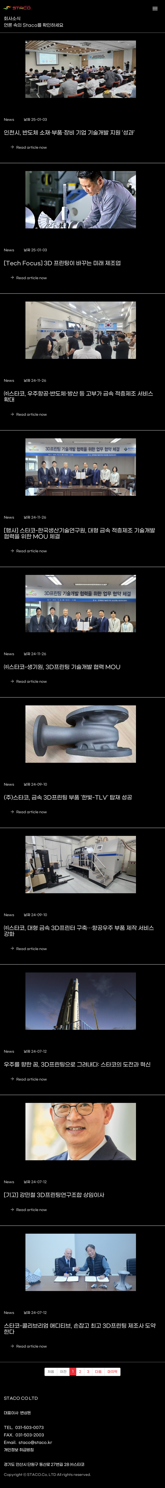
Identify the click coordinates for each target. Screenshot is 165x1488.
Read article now (27, 147)
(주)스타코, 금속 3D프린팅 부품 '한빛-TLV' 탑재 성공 (68, 797)
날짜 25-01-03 (35, 120)
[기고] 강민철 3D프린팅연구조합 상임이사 (54, 1195)
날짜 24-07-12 (35, 1052)
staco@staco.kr (35, 1442)
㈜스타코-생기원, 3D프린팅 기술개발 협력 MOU (62, 667)
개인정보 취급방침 (19, 1450)
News (9, 120)
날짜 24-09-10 (35, 784)
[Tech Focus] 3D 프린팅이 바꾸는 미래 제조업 (62, 263)
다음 (98, 1372)
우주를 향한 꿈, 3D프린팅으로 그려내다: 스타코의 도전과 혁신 (77, 1065)
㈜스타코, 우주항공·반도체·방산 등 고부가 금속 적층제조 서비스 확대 (78, 397)
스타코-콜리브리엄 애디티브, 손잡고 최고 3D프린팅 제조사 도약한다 (80, 1329)
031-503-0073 (29, 1427)
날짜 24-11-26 (35, 381)
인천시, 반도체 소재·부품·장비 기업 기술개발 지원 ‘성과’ (69, 133)
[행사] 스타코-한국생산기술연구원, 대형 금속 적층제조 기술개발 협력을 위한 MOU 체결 (79, 533)
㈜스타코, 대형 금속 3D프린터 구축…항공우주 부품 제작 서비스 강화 (79, 931)
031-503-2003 (29, 1435)
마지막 (112, 1372)
